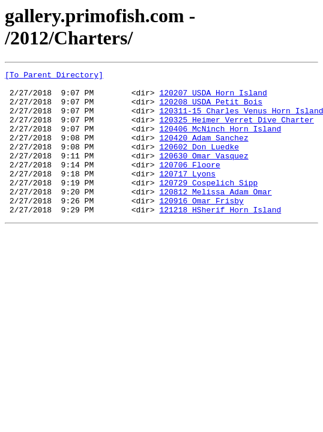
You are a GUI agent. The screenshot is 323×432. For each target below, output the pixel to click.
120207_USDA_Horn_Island (213, 97)
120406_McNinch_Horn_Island (220, 141)
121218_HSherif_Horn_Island (220, 238)
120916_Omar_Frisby (201, 227)
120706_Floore (189, 184)
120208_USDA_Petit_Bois (210, 108)
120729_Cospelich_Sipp (208, 205)
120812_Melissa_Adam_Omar (215, 216)
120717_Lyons (187, 195)
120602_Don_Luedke (199, 162)
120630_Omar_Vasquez (203, 173)
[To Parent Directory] (54, 76)
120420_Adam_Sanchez (203, 151)
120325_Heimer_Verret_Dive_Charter (236, 130)
